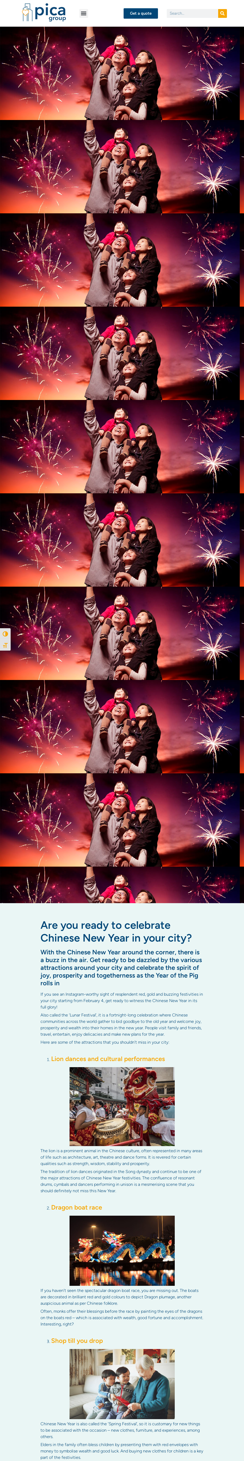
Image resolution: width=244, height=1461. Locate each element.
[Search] (222, 13)
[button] (83, 13)
